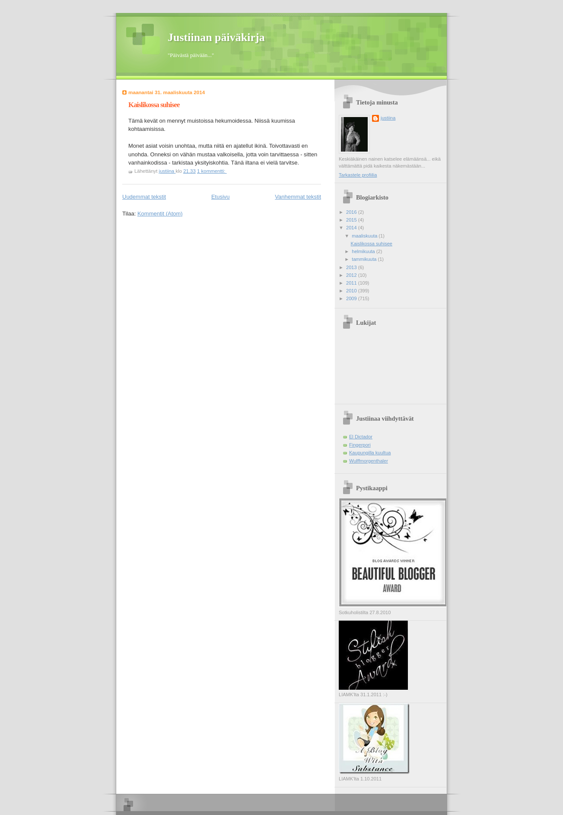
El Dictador (360, 436)
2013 (352, 267)
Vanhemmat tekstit (298, 196)
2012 (352, 275)
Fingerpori (360, 444)
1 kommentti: (212, 171)
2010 (352, 290)
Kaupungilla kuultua (370, 452)
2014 (352, 227)
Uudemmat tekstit (144, 196)
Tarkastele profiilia (358, 175)
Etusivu (220, 196)
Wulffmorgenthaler (368, 460)
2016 (352, 212)
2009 (352, 298)
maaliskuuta (365, 235)
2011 (352, 282)
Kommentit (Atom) (160, 213)
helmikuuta (364, 251)
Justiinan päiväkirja (216, 37)
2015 (352, 219)
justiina (388, 118)
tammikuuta (365, 259)
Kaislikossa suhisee (154, 105)
